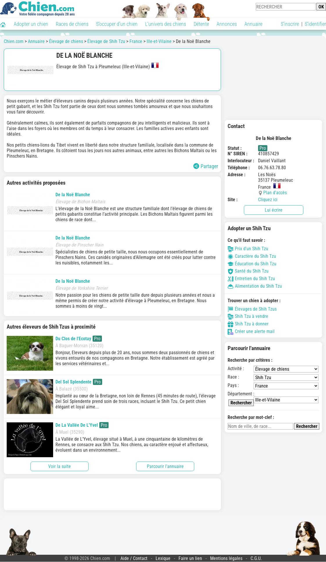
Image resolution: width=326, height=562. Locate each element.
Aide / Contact (133, 558)
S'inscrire (290, 24)
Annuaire (253, 24)
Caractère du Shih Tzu (252, 256)
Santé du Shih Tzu (248, 271)
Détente (201, 24)
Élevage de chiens (66, 41)
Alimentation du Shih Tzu (255, 286)
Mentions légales (226, 558)
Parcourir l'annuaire (165, 466)
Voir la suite (59, 466)
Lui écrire (273, 210)
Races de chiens (72, 24)
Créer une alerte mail (251, 331)
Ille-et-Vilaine (159, 41)
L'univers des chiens (165, 24)
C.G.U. (256, 558)
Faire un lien (190, 558)
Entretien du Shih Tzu (251, 278)
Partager (205, 166)
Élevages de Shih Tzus (252, 309)
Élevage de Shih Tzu (106, 41)
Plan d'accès (275, 192)
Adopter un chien (31, 24)
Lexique (163, 558)
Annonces (227, 24)
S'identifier (315, 24)
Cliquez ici (268, 199)
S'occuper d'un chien (117, 24)
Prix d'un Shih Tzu (248, 248)
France (135, 41)
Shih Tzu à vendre (248, 316)
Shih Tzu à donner (248, 324)
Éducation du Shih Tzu (252, 263)
